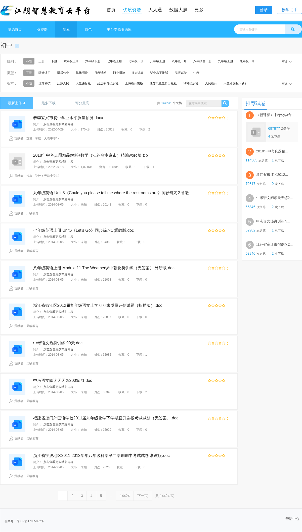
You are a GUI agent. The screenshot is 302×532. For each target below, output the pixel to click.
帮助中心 (292, 519)
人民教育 (211, 83)
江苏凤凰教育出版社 (163, 83)
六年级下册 (92, 61)
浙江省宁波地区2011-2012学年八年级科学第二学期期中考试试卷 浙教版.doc (101, 455)
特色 (88, 29)
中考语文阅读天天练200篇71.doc (62, 380)
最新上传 (17, 103)
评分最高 (84, 103)
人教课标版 (83, 83)
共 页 (164, 496)
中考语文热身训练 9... (273, 221)
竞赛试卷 (181, 73)
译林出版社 (190, 83)
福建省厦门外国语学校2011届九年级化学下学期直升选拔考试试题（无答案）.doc (106, 418)
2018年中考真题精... (272, 151)
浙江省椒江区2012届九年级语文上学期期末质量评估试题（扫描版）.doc (97, 305)
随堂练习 (44, 73)
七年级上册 (114, 61)
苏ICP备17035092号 (30, 521)
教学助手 (289, 10)
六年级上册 (71, 61)
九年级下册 (247, 61)
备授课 (42, 29)
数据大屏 (178, 9)
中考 (196, 73)
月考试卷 (100, 73)
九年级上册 (225, 61)
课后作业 (63, 73)
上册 (41, 61)
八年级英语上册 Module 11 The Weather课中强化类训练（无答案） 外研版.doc (104, 268)
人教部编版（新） (236, 83)
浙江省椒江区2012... (272, 175)
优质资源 (132, 9)
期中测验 (119, 73)
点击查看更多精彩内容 (58, 124)
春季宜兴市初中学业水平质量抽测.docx (68, 118)
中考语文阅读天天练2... (274, 198)
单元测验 (82, 73)
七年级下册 (136, 61)
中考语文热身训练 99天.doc (57, 343)
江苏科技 (44, 83)
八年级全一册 (202, 61)
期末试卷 (138, 73)
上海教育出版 (134, 83)
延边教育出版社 (107, 83)
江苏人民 (63, 83)
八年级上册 (157, 61)
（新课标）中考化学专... (275, 115)
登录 (264, 10)
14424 (125, 496)
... (110, 496)
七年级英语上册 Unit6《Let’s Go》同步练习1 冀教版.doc (83, 230)
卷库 (66, 29)
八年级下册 (179, 61)
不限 (29, 61)
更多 (199, 9)
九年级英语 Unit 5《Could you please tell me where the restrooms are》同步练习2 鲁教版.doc (115, 193)
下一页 (142, 496)
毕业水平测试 (159, 73)
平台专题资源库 (119, 29)
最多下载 (50, 103)
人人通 (155, 9)
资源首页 (15, 29)
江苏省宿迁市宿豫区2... (274, 245)
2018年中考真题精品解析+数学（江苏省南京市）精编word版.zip (90, 155)
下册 (54, 61)
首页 (111, 9)
